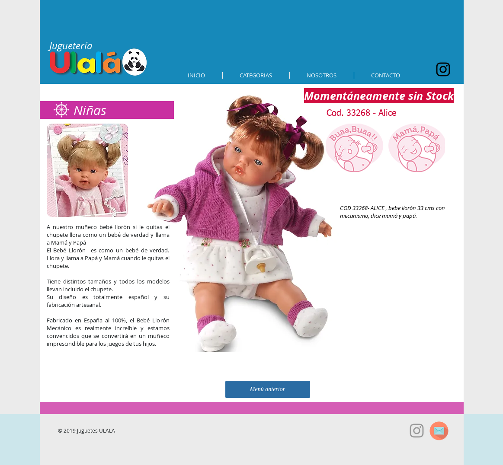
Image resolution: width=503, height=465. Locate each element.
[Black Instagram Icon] (443, 69)
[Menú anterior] (267, 389)
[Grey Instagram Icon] (416, 430)
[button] (256, 75)
